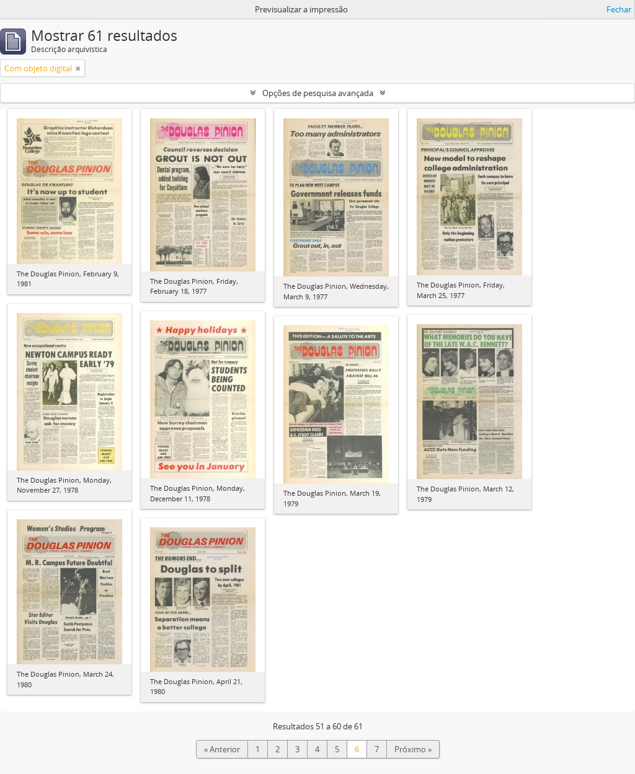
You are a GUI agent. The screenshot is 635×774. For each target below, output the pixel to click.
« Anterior (222, 749)
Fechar (618, 9)
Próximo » (413, 749)
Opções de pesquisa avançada (317, 93)
